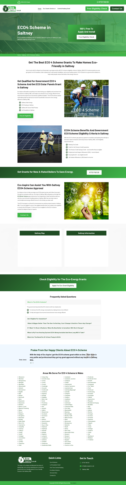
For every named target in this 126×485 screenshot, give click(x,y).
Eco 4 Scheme (53, 462)
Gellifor (44, 410)
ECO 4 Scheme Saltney (33, 55)
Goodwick (44, 414)
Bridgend (21, 414)
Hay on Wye (45, 425)
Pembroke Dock (92, 379)
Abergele (21, 382)
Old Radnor (68, 443)
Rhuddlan (90, 404)
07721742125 (103, 2)
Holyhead (44, 427)
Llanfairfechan (69, 388)
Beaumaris (21, 401)
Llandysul (67, 380)
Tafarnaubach (91, 421)
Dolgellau (44, 397)
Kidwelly (44, 432)
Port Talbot (91, 386)
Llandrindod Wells (46, 445)
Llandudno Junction (70, 379)
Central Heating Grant (63, 8)
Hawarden (44, 423)
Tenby (89, 425)
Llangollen (67, 395)
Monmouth (68, 421)
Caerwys (21, 428)
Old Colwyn (68, 441)
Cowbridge (45, 386)
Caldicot (21, 430)
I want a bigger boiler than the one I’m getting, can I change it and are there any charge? (59, 323)
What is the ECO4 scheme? (37, 302)
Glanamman (45, 412)
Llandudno (67, 377)
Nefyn (66, 428)
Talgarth (90, 423)
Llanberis (44, 440)
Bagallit (21, 392)
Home (39, 8)
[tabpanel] (65, 357)
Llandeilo (44, 441)
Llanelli (66, 382)
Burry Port (21, 423)
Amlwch (21, 388)
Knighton (44, 434)
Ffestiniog (44, 403)
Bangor (21, 395)
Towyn (89, 427)
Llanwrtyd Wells (69, 406)
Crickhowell (45, 390)
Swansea (90, 419)
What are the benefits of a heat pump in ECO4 (44, 337)
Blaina (20, 410)
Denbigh (44, 395)
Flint (43, 406)
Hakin (43, 417)
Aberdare (21, 379)
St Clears (90, 415)
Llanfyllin (67, 392)
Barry (20, 399)
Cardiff (20, 432)
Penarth (90, 380)
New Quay (67, 430)
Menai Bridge (68, 414)
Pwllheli (90, 397)
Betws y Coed (22, 406)
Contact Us (117, 8)
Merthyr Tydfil (68, 415)
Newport (67, 434)
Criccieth (44, 388)
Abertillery (21, 384)
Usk (89, 434)
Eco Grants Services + (49, 8)
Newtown (67, 438)
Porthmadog (91, 392)
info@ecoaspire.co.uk (88, 466)
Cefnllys (21, 441)
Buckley (21, 419)
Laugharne (44, 438)
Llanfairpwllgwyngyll (70, 390)
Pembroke (90, 377)
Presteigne (91, 395)
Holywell (44, 430)
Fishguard (44, 404)
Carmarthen (22, 438)
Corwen (44, 384)
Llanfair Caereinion (70, 386)
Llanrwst (67, 401)
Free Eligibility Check (97, 8)
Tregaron (90, 430)
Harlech (44, 419)
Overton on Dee (69, 445)
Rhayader (90, 401)
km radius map (40, 249)
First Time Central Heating (56, 467)
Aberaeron (21, 377)
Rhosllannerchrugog (93, 403)
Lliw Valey (67, 408)
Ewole (43, 401)
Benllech (21, 404)
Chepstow (21, 443)
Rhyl (89, 406)
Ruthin (89, 408)
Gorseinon (44, 415)
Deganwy (44, 393)
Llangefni (67, 393)
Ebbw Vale (44, 399)
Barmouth (21, 397)
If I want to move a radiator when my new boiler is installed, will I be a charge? (55, 328)
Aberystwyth (22, 386)
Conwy (43, 380)
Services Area (53, 473)
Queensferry (91, 399)
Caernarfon (22, 425)
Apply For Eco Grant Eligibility (63, 286)
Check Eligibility (25, 116)
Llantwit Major (68, 404)
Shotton (90, 412)
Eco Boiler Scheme (55, 470)
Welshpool (91, 436)
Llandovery (45, 443)
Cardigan (21, 436)
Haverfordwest (46, 421)
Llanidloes (67, 399)
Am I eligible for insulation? (37, 319)
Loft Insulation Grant (55, 465)
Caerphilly (21, 427)
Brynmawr (21, 417)
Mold (66, 419)
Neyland (67, 440)
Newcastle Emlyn (69, 432)
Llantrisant (68, 403)
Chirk (20, 445)
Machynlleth (68, 410)
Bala (20, 393)
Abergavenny (22, 380)
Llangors (67, 397)
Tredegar (90, 428)
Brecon (21, 412)
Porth (89, 388)
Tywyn (89, 432)
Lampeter (44, 436)
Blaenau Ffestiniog (24, 408)
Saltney (24, 55)
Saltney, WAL (85, 469)
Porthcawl (90, 390)
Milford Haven (68, 417)
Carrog (20, 440)
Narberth (67, 425)
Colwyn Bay (45, 377)
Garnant (44, 408)
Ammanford (22, 390)
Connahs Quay (46, 379)
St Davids (90, 417)
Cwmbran (44, 392)
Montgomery (68, 423)
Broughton (21, 415)
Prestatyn (90, 393)
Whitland (90, 438)
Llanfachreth (68, 384)
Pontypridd (91, 384)
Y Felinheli (90, 440)
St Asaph (90, 414)
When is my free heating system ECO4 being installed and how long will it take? (56, 332)
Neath (66, 427)
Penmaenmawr (92, 382)
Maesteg (67, 412)
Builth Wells (22, 421)
